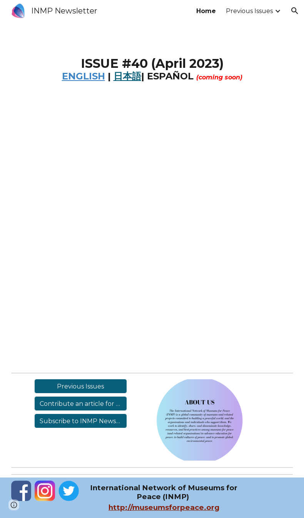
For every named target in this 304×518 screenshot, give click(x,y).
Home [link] (206, 11)
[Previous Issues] (80, 386)
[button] (295, 11)
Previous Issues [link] (249, 11)
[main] (152, 74)
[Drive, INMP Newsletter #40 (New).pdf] (151, 234)
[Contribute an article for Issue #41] (80, 404)
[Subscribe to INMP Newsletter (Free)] (80, 421)
